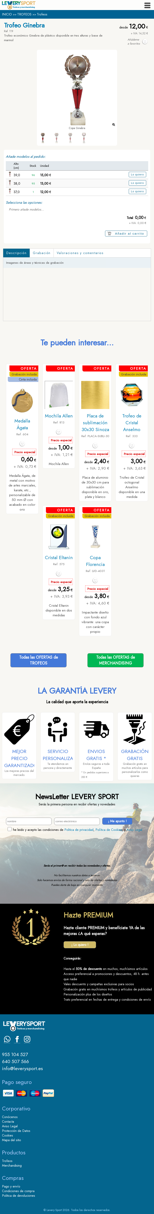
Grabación (42, 253)
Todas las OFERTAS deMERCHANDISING (115, 660)
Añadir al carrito (129, 233)
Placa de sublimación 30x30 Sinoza (95, 422)
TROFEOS (24, 14)
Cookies (7, 1135)
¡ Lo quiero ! (79, 944)
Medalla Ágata (22, 424)
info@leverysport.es (22, 1068)
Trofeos (42, 14)
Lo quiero (137, 174)
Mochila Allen (59, 415)
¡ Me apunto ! (117, 821)
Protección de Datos (16, 1131)
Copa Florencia (95, 561)
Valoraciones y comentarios (80, 253)
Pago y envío (11, 1186)
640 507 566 (15, 1061)
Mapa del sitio (11, 1140)
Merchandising (12, 1165)
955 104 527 (15, 1054)
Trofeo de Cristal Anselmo (131, 422)
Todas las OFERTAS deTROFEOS (38, 660)
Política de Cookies (108, 829)
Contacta (8, 1121)
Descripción (16, 253)
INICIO (7, 14)
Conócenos (10, 1117)
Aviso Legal (134, 829)
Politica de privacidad (78, 829)
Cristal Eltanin (59, 557)
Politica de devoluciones (18, 1195)
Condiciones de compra (18, 1191)
